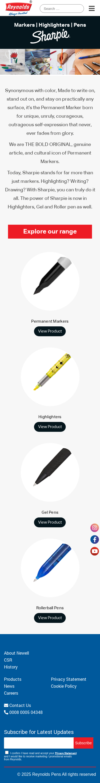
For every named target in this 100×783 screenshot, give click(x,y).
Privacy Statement (68, 679)
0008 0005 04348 (23, 712)
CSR (8, 660)
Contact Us (17, 705)
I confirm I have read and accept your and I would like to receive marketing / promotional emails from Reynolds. (40, 756)
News (9, 686)
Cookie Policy (64, 686)
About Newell (16, 653)
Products (12, 679)
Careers (11, 693)
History (11, 667)
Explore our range (50, 231)
